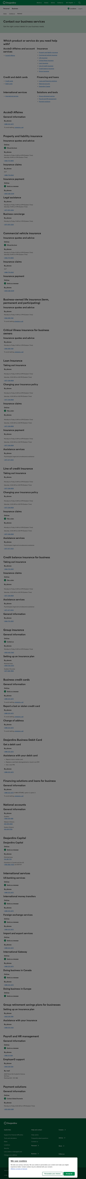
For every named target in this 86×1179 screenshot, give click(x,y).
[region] (43, 1167)
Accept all (69, 1173)
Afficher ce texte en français (19, 1169)
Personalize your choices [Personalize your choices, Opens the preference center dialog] (52, 1173)
